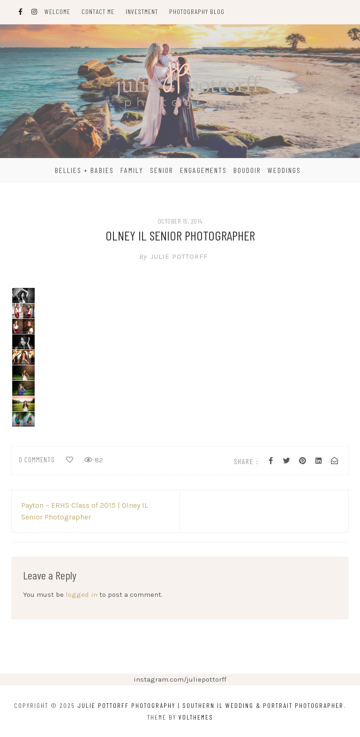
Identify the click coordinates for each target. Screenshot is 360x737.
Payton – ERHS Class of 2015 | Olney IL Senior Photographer (84, 511)
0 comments (37, 459)
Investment (142, 11)
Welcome (57, 11)
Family (131, 169)
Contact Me (98, 11)
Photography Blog (197, 11)
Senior (161, 169)
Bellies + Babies (84, 169)
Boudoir (247, 169)
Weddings (284, 169)
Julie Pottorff (180, 256)
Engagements (203, 169)
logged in (82, 594)
